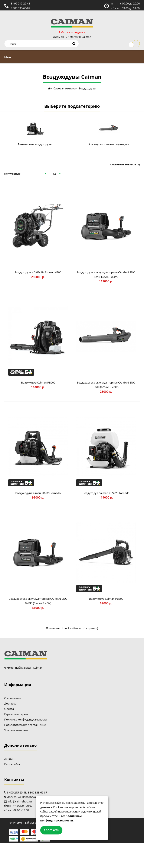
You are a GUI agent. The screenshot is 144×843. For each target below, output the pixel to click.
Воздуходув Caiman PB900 (38, 382)
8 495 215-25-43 (20, 3)
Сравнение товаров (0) (125, 164)
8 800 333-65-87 (20, 8)
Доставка (10, 703)
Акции (8, 759)
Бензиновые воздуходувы (35, 144)
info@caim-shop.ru (20, 801)
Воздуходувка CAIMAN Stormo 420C (38, 272)
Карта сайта (12, 764)
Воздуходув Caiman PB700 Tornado (38, 493)
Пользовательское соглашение (25, 725)
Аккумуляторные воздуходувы (109, 144)
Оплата (9, 709)
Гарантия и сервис (16, 714)
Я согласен (51, 830)
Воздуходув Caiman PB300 (106, 599)
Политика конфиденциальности (25, 719)
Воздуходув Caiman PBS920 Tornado (106, 493)
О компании (12, 698)
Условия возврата (16, 730)
